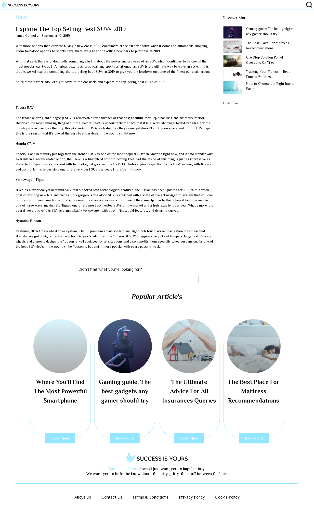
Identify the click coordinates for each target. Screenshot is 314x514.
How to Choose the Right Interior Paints (271, 86)
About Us (82, 497)
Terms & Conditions (150, 497)
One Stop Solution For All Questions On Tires (265, 59)
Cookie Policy (227, 497)
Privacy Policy (192, 497)
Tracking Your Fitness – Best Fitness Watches (268, 74)
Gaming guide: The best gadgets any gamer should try (270, 31)
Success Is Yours (123, 468)
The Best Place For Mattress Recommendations (267, 45)
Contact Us (111, 497)
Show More (60, 438)
